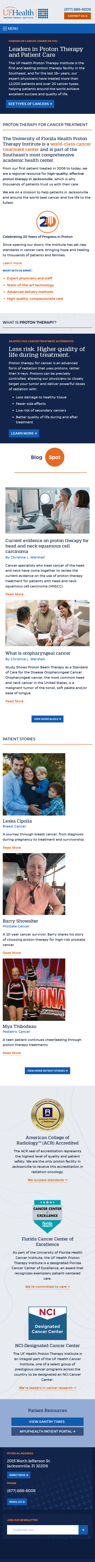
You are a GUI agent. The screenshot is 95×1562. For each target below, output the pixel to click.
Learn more (12, 263)
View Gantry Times (47, 1422)
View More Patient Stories (47, 1070)
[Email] (43, 1530)
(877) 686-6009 (77, 9)
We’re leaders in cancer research (47, 1388)
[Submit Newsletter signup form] (83, 1530)
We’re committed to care (47, 1286)
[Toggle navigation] (47, 28)
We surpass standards (47, 1180)
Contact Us (77, 16)
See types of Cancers (30, 104)
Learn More (24, 433)
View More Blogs (47, 719)
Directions (18, 1475)
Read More (14, 594)
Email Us (17, 1501)
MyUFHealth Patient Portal (47, 1431)
